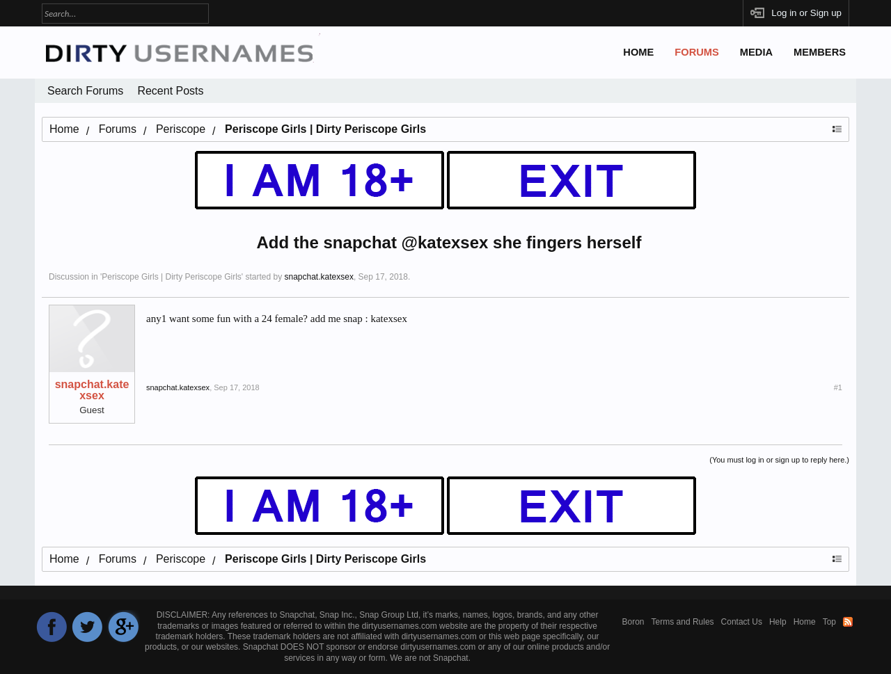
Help (778, 622)
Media (756, 52)
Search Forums (85, 91)
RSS (848, 622)
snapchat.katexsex (318, 277)
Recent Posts (170, 91)
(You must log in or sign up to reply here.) (779, 460)
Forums (697, 52)
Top (829, 622)
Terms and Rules (683, 622)
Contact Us (741, 622)
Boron (633, 622)
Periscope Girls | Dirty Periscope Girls (172, 277)
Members (820, 52)
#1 (838, 387)
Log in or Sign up (806, 13)
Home (638, 52)
